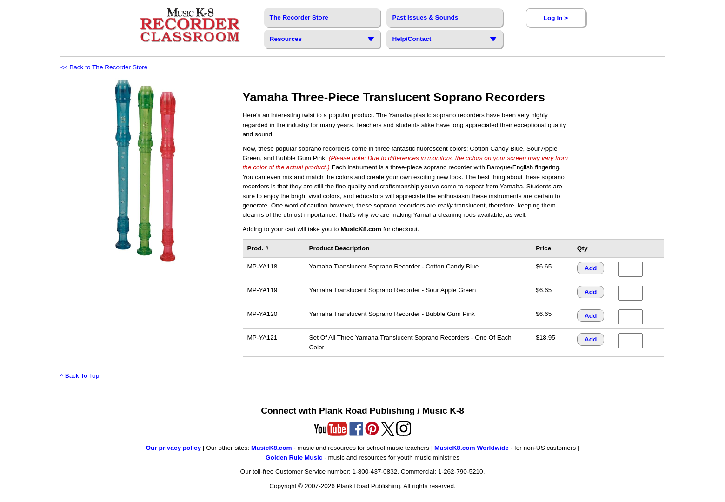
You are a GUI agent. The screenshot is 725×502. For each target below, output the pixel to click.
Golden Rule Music (294, 457)
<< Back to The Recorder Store (104, 67)
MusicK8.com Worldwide (471, 447)
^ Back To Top (80, 375)
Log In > (556, 17)
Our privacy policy (173, 447)
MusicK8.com (271, 447)
